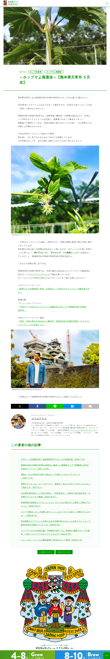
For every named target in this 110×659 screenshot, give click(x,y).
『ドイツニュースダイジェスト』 (81, 430)
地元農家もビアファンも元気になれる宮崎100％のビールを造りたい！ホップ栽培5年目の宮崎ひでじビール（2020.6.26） (55, 523)
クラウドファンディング (39, 274)
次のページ (63, 552)
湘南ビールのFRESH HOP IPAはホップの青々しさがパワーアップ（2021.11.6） (50, 476)
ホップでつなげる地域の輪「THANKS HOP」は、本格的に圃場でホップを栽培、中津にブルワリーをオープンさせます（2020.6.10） (55, 532)
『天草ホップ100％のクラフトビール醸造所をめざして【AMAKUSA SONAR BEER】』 (52, 308)
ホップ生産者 (35, 72)
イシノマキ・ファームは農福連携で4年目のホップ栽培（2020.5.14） (52, 540)
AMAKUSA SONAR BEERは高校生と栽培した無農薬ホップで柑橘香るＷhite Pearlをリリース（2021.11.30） (55, 467)
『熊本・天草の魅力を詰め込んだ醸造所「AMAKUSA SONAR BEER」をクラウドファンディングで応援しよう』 (54, 323)
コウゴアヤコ (39, 418)
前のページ (47, 552)
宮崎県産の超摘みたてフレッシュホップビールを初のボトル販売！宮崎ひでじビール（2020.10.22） (56, 504)
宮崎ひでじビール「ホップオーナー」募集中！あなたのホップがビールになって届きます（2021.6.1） (56, 486)
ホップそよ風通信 (54, 72)
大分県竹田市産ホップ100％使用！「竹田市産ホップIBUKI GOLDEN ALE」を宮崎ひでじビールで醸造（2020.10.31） (55, 495)
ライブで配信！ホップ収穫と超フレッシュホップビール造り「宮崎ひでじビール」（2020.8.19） (56, 513)
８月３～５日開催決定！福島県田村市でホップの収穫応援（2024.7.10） (53, 459)
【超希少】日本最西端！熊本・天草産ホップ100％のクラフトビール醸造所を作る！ (53, 290)
